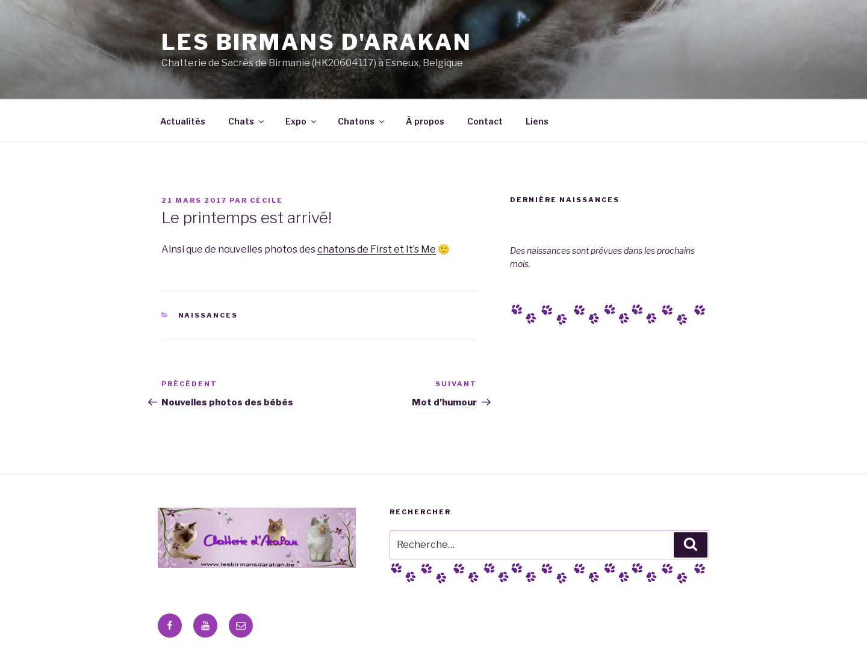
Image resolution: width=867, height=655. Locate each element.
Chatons (362, 121)
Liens (537, 121)
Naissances (208, 315)
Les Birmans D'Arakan (316, 42)
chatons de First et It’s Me (376, 249)
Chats (247, 121)
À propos (425, 121)
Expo (301, 121)
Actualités (182, 121)
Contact (485, 121)
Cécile (266, 200)
